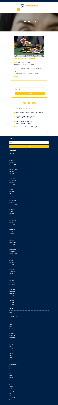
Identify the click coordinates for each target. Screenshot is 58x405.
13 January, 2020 (20, 62)
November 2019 (12, 293)
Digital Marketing (13, 328)
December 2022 (12, 220)
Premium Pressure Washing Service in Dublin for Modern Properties (25, 117)
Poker (24, 64)
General (11, 357)
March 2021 (12, 267)
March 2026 (12, 155)
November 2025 (12, 164)
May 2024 (11, 191)
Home (10, 362)
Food (10, 346)
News (10, 371)
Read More (17, 76)
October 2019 (12, 295)
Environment (12, 339)
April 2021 (11, 264)
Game (10, 351)
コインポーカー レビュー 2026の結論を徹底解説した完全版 (24, 122)
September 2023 (13, 204)
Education (11, 331)
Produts (11, 379)
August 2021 (12, 255)
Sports (10, 393)
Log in (10, 312)
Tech (10, 395)
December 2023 (12, 198)
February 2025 (12, 175)
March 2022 (12, 240)
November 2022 (12, 222)
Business (11, 322)
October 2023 (12, 202)
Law (10, 366)
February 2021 (12, 269)
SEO (10, 384)
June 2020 (11, 278)
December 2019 (12, 291)
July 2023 (11, 209)
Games (11, 353)
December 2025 (12, 162)
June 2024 (11, 189)
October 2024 (12, 184)
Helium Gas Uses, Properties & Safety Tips (27, 127)
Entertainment (12, 335)
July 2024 (11, 187)
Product (11, 377)
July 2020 (11, 275)
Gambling (11, 348)
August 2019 (12, 300)
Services (11, 388)
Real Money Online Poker (24, 58)
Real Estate (11, 382)
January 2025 (12, 178)
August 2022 (12, 229)
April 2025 (11, 173)
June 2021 (11, 260)
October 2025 (12, 167)
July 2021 (11, 258)
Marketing (11, 368)
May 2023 (11, 213)
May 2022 (11, 235)
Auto (10, 319)
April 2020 (11, 282)
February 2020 (12, 287)
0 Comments (17, 64)
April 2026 (11, 153)
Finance (11, 344)
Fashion (11, 342)
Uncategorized (12, 402)
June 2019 (11, 304)
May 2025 (11, 171)
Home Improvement (13, 364)
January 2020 (12, 289)
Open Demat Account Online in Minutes (26, 108)
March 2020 (12, 284)
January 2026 (12, 160)
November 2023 (12, 200)
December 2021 (12, 247)
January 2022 (12, 244)
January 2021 (12, 271)
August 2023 (12, 207)
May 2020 (11, 280)
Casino (10, 324)
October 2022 (12, 224)
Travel (10, 399)
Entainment (11, 333)
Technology (12, 397)
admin (28, 62)
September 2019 (13, 298)
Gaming (11, 355)
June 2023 (11, 211)
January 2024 (12, 195)
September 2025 (13, 169)
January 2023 (12, 218)
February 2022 (12, 242)
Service (11, 386)
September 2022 (13, 227)
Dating (10, 326)
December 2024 (12, 180)
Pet (10, 373)
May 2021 (11, 262)
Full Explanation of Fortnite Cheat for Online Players (29, 112)
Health (10, 359)
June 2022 (11, 233)
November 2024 (12, 182)
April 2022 (11, 238)
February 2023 (12, 215)
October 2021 (12, 251)
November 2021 (12, 249)
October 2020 (12, 273)
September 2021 (13, 253)
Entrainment (12, 337)
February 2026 (12, 158)
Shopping (11, 391)
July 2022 (11, 231)
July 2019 (11, 302)
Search (30, 93)
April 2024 (11, 193)
